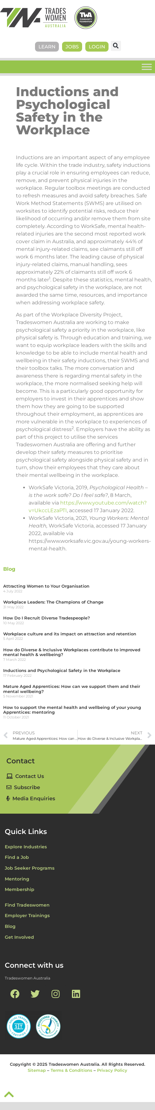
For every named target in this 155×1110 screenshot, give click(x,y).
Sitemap (37, 1070)
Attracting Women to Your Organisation (46, 586)
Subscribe (23, 787)
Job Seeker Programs (29, 868)
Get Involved (19, 937)
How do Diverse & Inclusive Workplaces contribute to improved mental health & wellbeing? (71, 652)
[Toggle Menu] (147, 67)
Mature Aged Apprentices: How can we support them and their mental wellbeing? (71, 689)
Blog (9, 569)
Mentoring (17, 879)
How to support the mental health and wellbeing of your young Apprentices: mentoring (72, 710)
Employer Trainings (27, 915)
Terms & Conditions (71, 1070)
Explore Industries (26, 847)
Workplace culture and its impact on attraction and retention (69, 633)
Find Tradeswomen (27, 905)
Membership (19, 889)
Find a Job (17, 857)
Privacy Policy (112, 1070)
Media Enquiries (30, 798)
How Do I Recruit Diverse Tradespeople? (46, 617)
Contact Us (25, 776)
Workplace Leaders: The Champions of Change (53, 601)
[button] (116, 46)
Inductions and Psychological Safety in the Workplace (61, 670)
